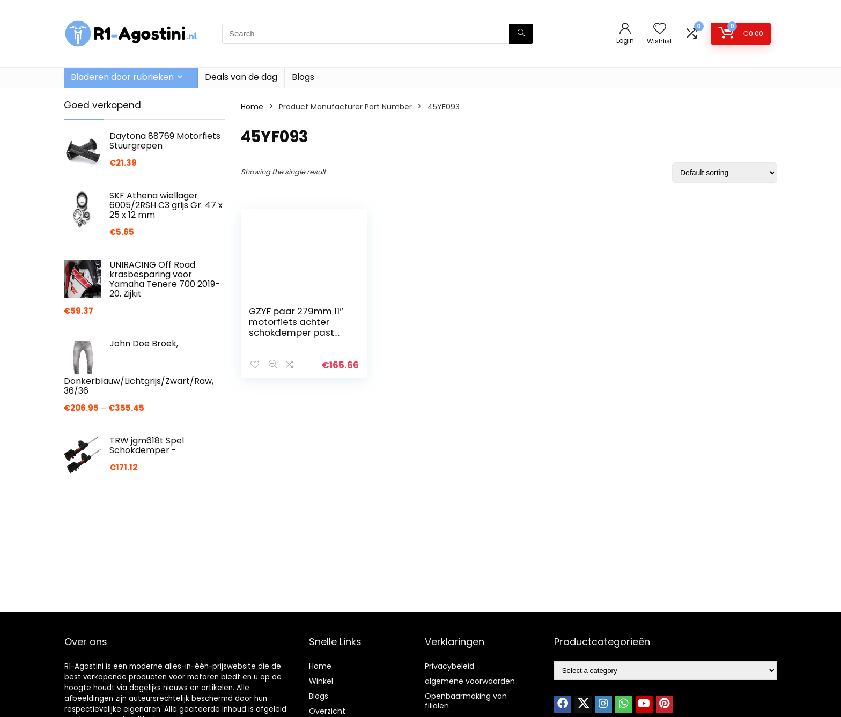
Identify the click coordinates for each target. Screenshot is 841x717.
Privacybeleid (449, 666)
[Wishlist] (659, 29)
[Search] (521, 34)
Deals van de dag (241, 77)
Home (252, 106)
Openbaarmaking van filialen (466, 701)
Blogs (303, 77)
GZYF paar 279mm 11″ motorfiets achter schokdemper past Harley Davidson (296, 327)
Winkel (321, 681)
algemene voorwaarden (470, 681)
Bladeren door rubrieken (122, 77)
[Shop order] (724, 172)
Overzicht (327, 711)
